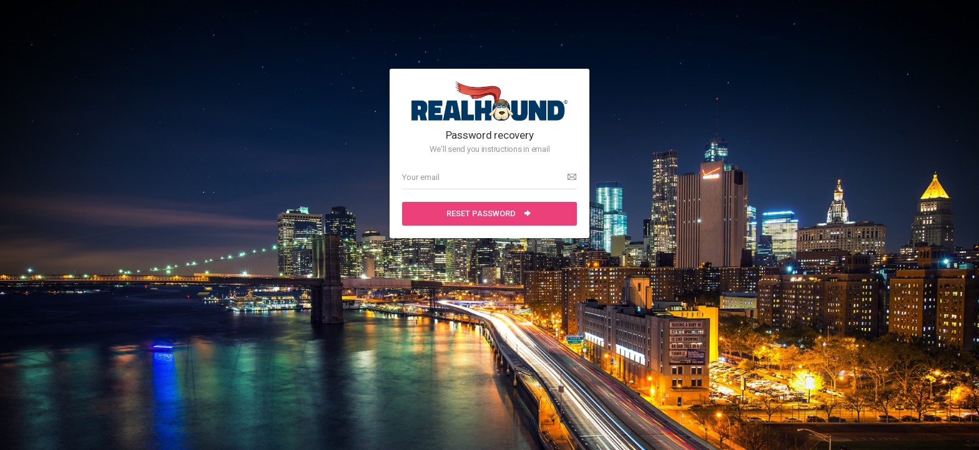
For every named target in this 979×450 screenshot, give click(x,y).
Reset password (489, 213)
